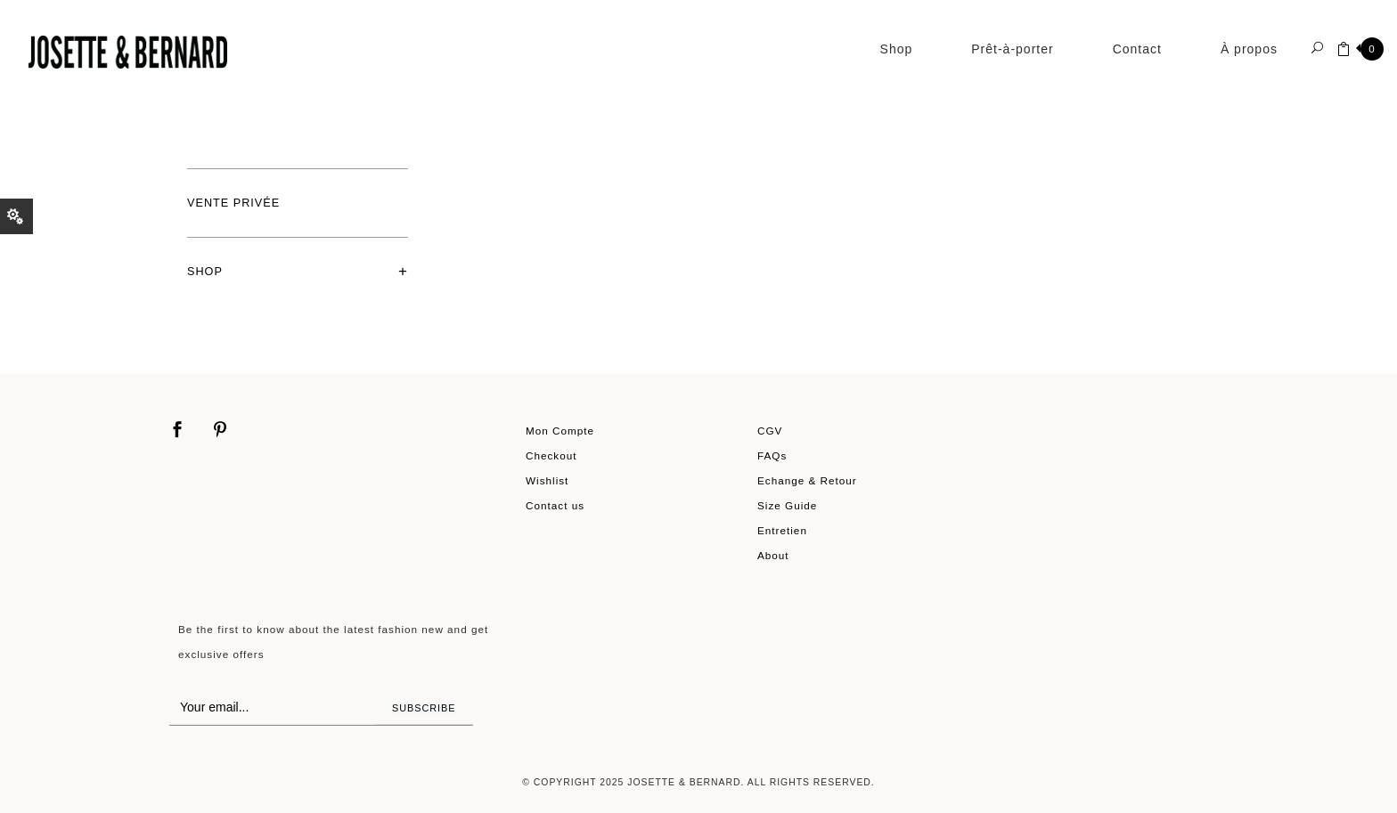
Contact (1137, 49)
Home (197, 111)
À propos (1249, 49)
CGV (769, 430)
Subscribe (423, 708)
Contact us (555, 505)
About (773, 555)
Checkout (551, 455)
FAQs (772, 455)
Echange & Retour (807, 480)
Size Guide (787, 505)
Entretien (782, 530)
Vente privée (233, 203)
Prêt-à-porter (1012, 49)
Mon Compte (560, 430)
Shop (896, 49)
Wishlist (547, 480)
